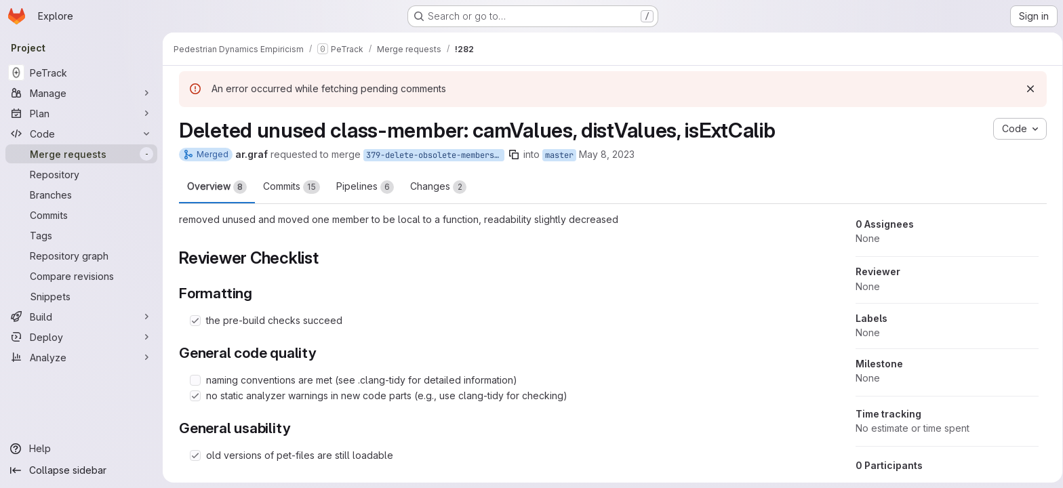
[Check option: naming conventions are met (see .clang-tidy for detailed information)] (192, 380)
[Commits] (81, 214)
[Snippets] (81, 296)
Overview (214, 187)
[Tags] (81, 235)
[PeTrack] (81, 72)
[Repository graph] (81, 255)
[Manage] (81, 92)
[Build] (81, 316)
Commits (288, 187)
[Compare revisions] (81, 275)
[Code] (81, 133)
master (556, 155)
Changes (435, 187)
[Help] (81, 448)
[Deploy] (81, 336)
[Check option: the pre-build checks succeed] (192, 320)
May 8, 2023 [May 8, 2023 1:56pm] (604, 154)
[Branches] (81, 194)
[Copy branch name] (511, 154)
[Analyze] (81, 357)
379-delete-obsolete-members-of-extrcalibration (432, 155)
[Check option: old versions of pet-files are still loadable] (192, 455)
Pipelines (362, 187)
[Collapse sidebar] (81, 470)
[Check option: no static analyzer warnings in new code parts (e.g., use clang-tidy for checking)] (192, 395)
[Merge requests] (81, 153)
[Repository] (81, 174)
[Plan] (81, 113)
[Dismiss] (1028, 89)
